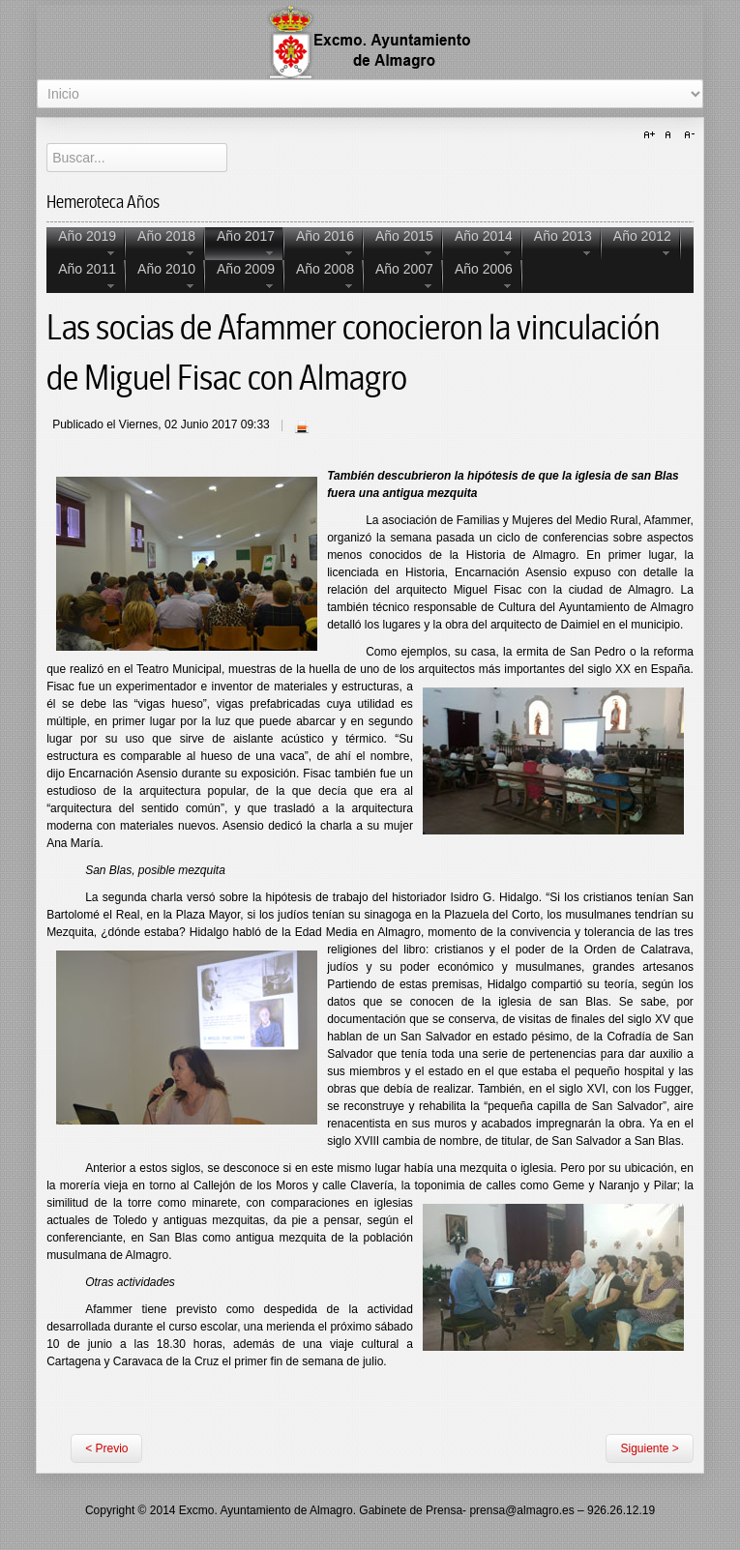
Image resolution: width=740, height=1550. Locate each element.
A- (687, 135)
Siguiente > (649, 1448)
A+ (652, 135)
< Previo (106, 1448)
